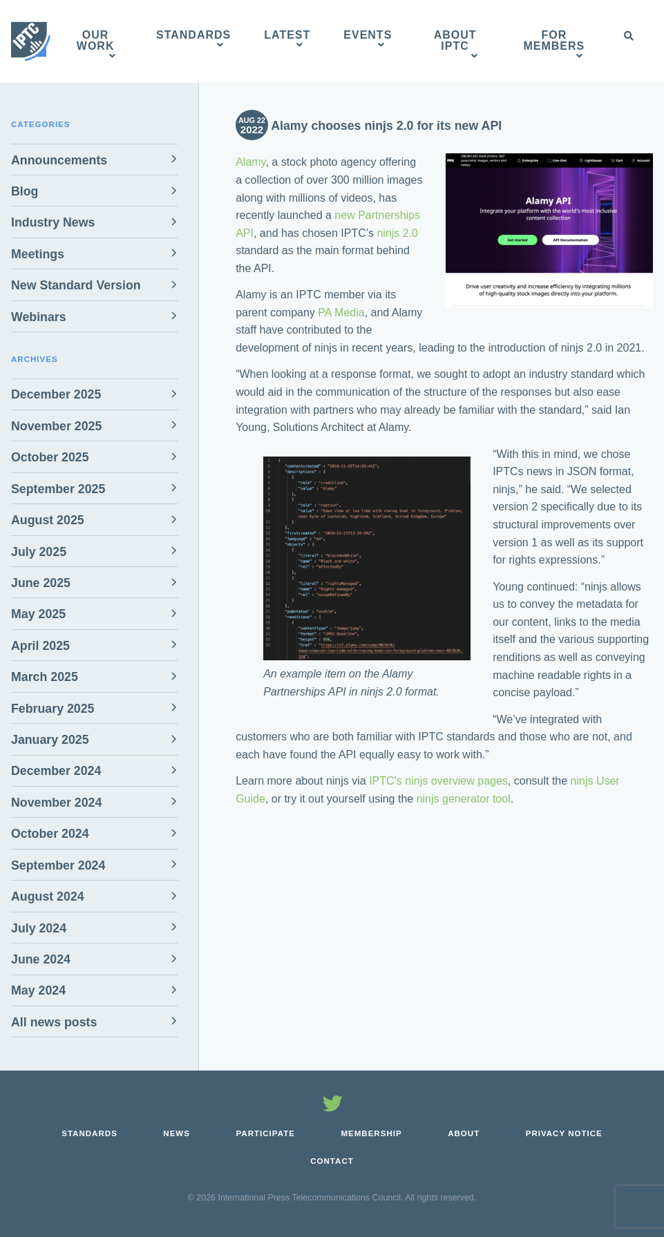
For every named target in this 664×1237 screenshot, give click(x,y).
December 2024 (56, 771)
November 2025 (56, 426)
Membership (371, 1133)
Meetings (37, 254)
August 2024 (47, 896)
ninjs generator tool (464, 799)
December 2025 (56, 394)
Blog (24, 191)
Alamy (250, 162)
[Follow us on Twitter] (332, 1105)
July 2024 (38, 928)
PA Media (341, 312)
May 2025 (38, 614)
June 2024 (40, 959)
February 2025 (52, 709)
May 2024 (38, 990)
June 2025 (40, 583)
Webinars (38, 317)
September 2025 (58, 489)
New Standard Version (76, 285)
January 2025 (50, 740)
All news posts (54, 1022)
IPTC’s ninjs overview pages (438, 781)
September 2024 (58, 865)
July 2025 (38, 552)
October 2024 (50, 834)
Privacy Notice (564, 1133)
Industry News (53, 222)
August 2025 (47, 520)
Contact (332, 1161)
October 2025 (50, 457)
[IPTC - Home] (30, 41)
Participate (265, 1133)
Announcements (59, 160)
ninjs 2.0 (397, 233)
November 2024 (56, 802)
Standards (89, 1133)
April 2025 (40, 646)
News (176, 1133)
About (464, 1133)
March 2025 (44, 677)
